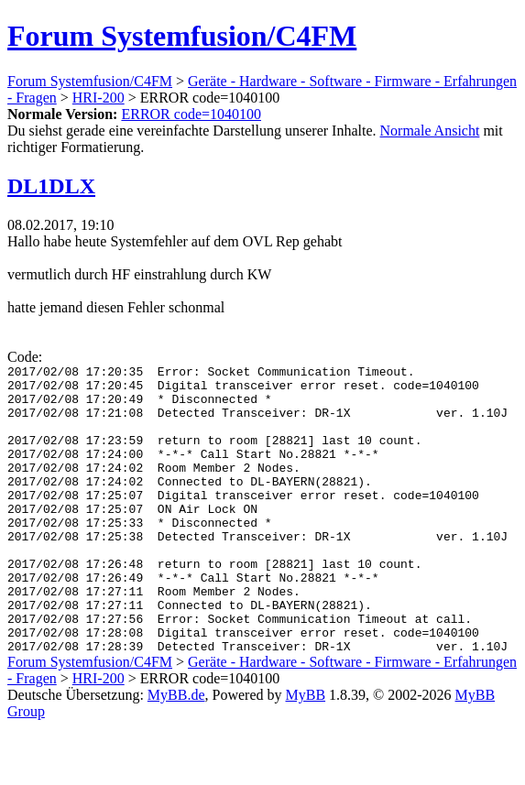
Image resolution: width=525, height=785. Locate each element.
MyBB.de (176, 752)
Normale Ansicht (430, 130)
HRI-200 (98, 97)
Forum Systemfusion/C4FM (181, 35)
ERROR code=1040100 (191, 114)
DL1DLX (51, 186)
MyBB (306, 752)
